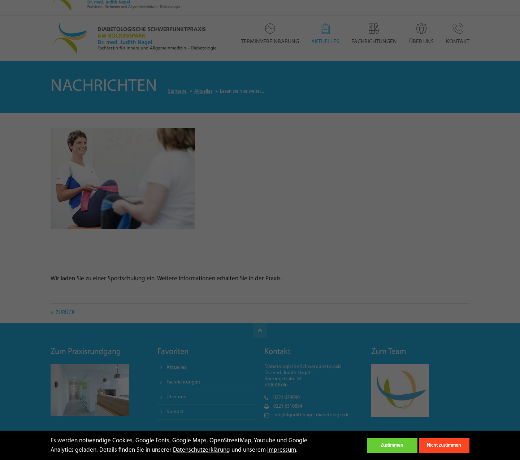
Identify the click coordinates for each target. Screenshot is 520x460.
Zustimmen (392, 445)
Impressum (281, 450)
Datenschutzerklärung (201, 450)
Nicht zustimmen (444, 445)
